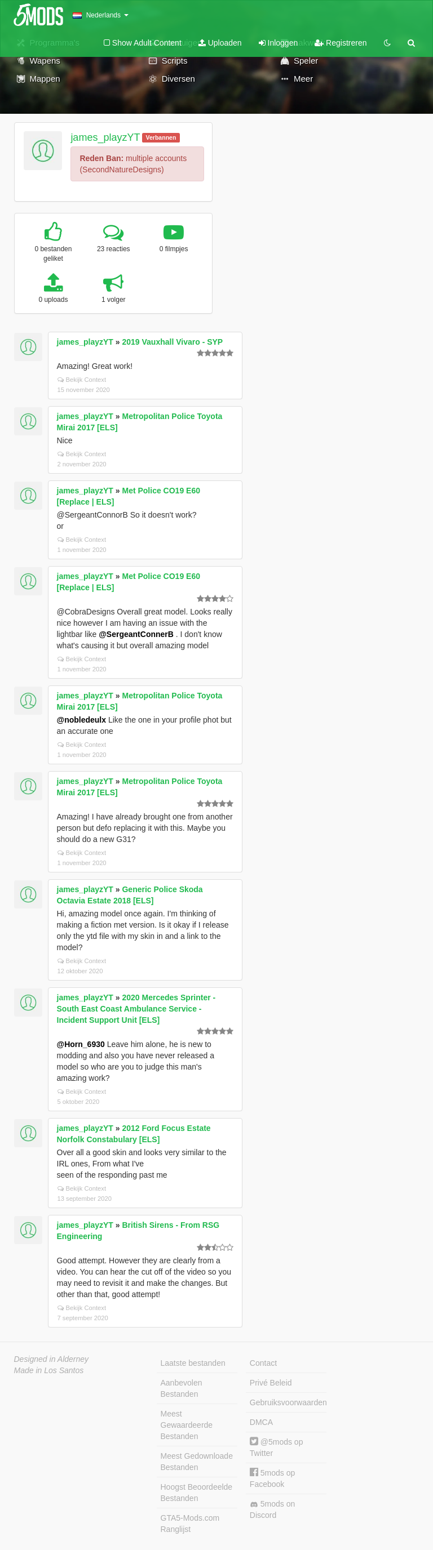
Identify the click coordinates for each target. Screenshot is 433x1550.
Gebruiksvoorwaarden (288, 1402)
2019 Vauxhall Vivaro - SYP (172, 341)
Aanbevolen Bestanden (181, 1388)
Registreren (340, 42)
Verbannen (161, 137)
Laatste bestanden (193, 1363)
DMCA (261, 1422)
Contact (263, 1363)
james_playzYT (105, 137)
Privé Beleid (271, 1382)
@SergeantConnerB (136, 634)
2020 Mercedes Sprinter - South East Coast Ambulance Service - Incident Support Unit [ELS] (136, 1009)
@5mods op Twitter (276, 1447)
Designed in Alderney (51, 1359)
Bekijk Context (82, 379)
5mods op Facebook (272, 1478)
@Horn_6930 (81, 1044)
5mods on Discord (272, 1509)
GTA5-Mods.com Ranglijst (190, 1523)
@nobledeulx (82, 719)
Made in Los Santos (49, 1370)
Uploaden (220, 42)
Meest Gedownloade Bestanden (197, 1461)
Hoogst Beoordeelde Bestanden (197, 1492)
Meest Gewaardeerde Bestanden (187, 1425)
